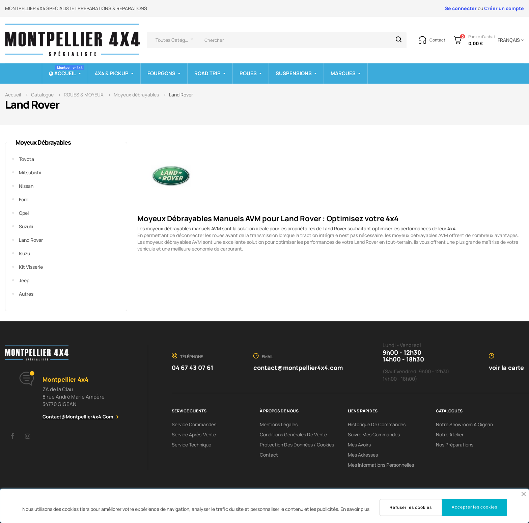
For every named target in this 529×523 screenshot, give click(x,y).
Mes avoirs (359, 444)
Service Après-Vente (194, 434)
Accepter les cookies (474, 507)
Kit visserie (31, 267)
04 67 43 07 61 (192, 368)
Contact (269, 455)
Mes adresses (363, 455)
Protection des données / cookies (297, 444)
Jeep (24, 280)
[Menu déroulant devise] (509, 40)
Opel (24, 213)
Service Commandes (194, 424)
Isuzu (24, 253)
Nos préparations (454, 444)
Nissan (26, 186)
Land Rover (31, 240)
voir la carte (506, 368)
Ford (23, 199)
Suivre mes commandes (374, 434)
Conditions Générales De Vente (293, 434)
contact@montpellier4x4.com (78, 416)
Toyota (26, 159)
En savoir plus (354, 509)
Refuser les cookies (411, 507)
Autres (26, 294)
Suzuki (26, 226)
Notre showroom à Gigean (464, 424)
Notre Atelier (450, 434)
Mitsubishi (30, 172)
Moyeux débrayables (43, 142)
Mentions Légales (279, 424)
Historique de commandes (377, 424)
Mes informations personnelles (381, 465)
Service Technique (191, 444)
